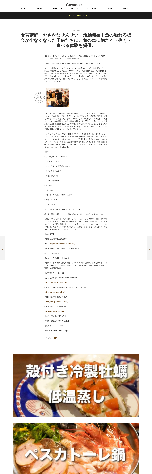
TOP (23, 9)
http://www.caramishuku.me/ (57, 282)
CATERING (92, 9)
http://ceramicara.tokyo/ (54, 292)
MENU (40, 9)
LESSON (75, 9)
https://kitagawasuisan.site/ (56, 302)
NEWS (109, 9)
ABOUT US (57, 9)
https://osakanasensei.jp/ (54, 311)
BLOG (78, 16)
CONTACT (126, 9)
